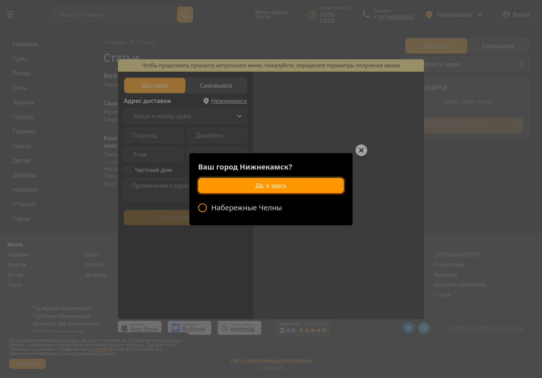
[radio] (271, 207)
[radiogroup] (271, 207)
